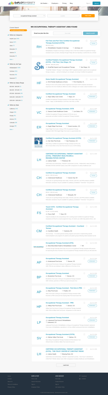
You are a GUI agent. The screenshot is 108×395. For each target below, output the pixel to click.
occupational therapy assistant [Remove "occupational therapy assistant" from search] (18, 30)
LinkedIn (84, 378)
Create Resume (59, 381)
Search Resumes (35, 381)
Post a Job (34, 378)
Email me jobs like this (41, 33)
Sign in (88, 3)
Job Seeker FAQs (60, 387)
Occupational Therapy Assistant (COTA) (60, 334)
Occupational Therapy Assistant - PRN (59, 303)
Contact (10, 378)
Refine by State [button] (14, 105)
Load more (66, 365)
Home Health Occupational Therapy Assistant (62, 79)
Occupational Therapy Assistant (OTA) (59, 243)
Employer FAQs (35, 387)
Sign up (96, 3)
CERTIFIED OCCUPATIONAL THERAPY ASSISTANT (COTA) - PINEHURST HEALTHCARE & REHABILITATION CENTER (64, 156)
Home (9, 376)
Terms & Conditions (13, 384)
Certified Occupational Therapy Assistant (61, 94)
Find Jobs (88, 15)
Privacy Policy (11, 387)
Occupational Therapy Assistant (57, 123)
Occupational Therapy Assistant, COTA (60, 109)
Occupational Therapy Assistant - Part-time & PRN (64, 288)
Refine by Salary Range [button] (16, 83)
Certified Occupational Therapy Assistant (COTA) (63, 138)
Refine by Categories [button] (15, 35)
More (11, 59)
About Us (10, 381)
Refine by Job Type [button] (15, 64)
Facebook (84, 376)
